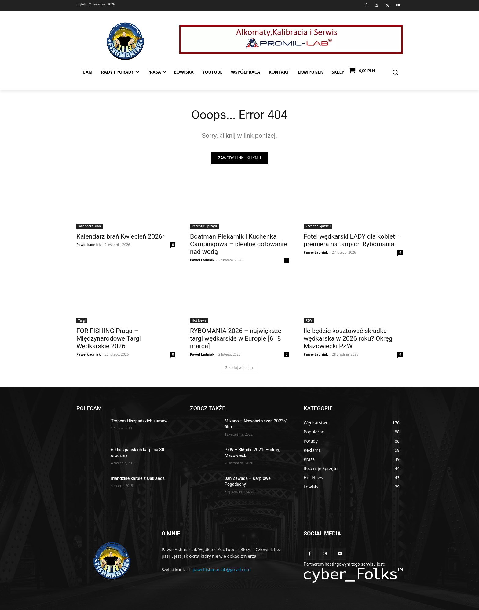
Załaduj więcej (239, 368)
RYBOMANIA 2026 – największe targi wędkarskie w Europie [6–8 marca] (235, 338)
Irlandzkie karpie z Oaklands (138, 478)
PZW (308, 321)
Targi (82, 321)
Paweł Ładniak (88, 245)
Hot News (199, 321)
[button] (395, 72)
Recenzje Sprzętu (204, 226)
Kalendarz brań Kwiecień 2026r (120, 236)
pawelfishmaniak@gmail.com (221, 570)
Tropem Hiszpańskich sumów (139, 421)
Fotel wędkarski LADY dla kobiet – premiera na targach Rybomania (352, 240)
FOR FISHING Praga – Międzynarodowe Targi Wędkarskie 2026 (108, 338)
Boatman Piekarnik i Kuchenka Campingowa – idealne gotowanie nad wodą (238, 244)
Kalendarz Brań (89, 226)
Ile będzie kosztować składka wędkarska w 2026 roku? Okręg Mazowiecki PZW (348, 338)
